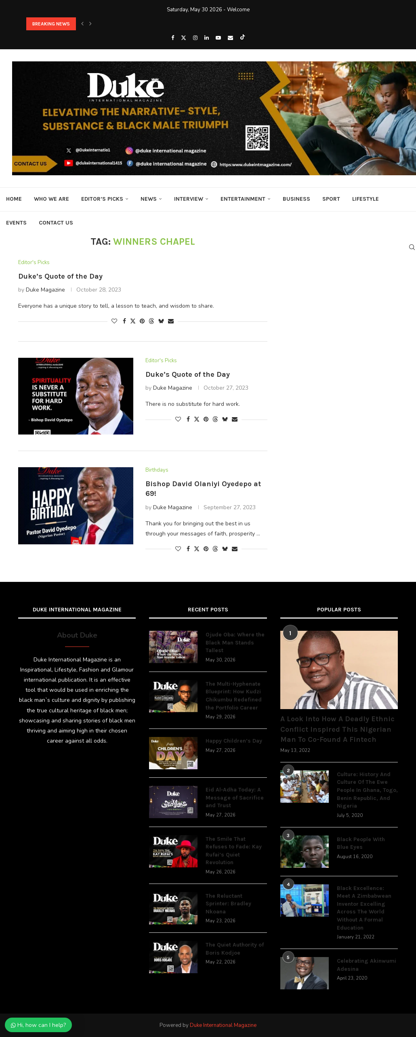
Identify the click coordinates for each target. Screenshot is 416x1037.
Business (296, 198)
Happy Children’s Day (234, 740)
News (149, 198)
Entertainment (243, 198)
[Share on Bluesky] (161, 321)
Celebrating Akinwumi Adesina (366, 964)
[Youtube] (218, 38)
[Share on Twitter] (133, 321)
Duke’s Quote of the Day (60, 276)
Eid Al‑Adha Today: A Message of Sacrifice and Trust (235, 797)
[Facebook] (172, 38)
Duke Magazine (45, 290)
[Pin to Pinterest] (142, 321)
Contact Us (56, 222)
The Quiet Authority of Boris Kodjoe (235, 948)
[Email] (230, 38)
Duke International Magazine (223, 1025)
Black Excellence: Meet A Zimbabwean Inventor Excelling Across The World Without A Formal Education (364, 908)
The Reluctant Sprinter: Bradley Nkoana (228, 903)
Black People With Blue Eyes (361, 843)
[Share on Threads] (151, 321)
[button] (82, 23)
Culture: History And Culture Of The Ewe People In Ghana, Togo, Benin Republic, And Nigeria (367, 790)
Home (14, 198)
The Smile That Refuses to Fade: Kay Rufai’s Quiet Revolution (234, 850)
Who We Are (51, 198)
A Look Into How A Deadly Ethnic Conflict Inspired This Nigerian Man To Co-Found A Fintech (337, 728)
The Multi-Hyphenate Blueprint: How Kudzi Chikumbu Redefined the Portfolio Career (234, 695)
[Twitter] (183, 38)
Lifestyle (365, 198)
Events (16, 222)
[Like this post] (114, 321)
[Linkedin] (206, 38)
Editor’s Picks (102, 198)
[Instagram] (195, 38)
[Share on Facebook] (124, 321)
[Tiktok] (242, 38)
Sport (331, 198)
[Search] (412, 247)
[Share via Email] (171, 321)
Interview (188, 198)
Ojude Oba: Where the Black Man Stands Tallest (235, 642)
